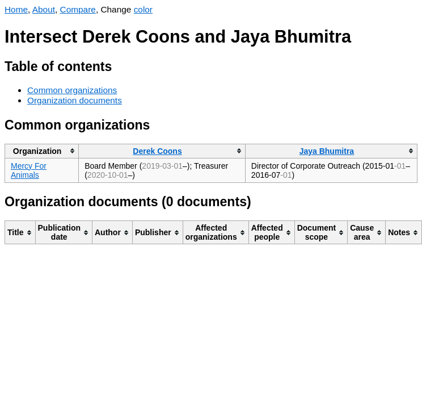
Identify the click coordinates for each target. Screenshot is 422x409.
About (43, 9)
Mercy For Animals (29, 170)
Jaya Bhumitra (326, 151)
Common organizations (72, 90)
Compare (78, 9)
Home (16, 9)
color (143, 9)
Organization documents (74, 100)
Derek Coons (157, 151)
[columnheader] (42, 151)
